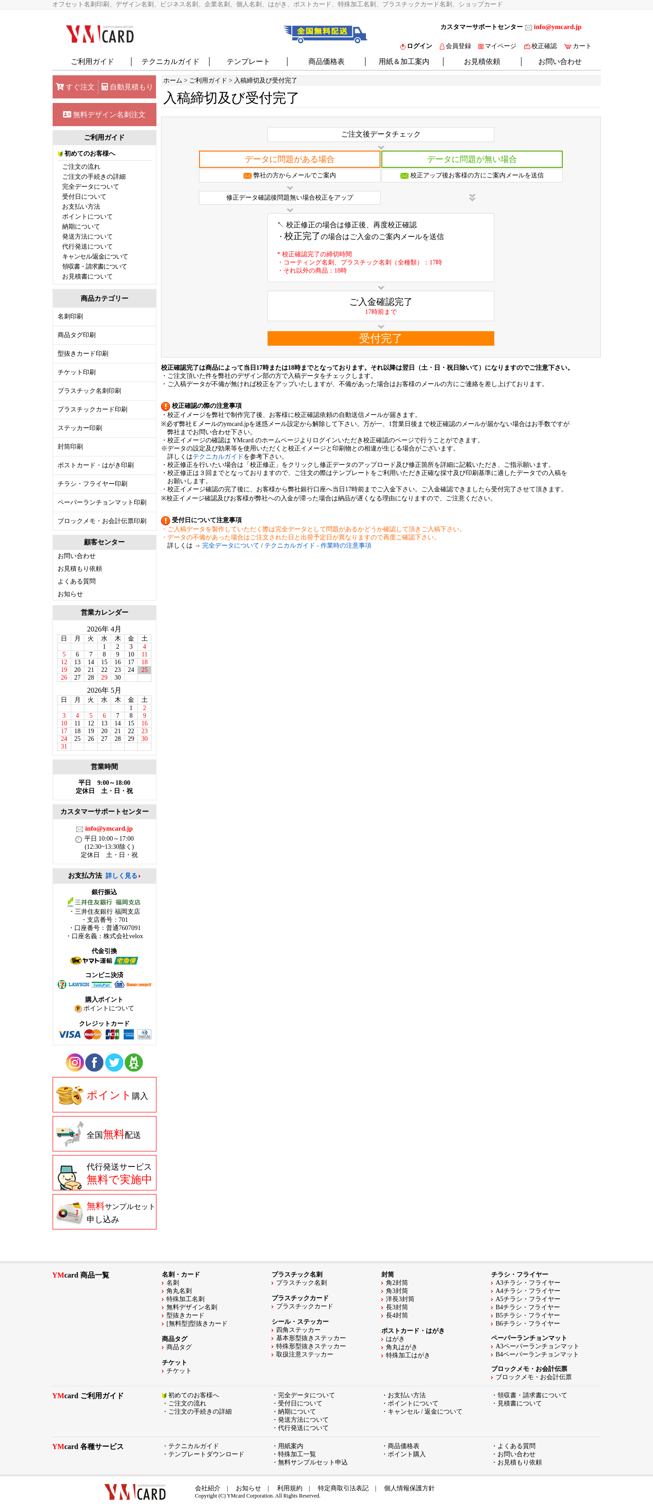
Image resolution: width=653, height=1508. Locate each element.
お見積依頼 (482, 61)
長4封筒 (397, 1315)
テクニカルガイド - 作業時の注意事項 (317, 545)
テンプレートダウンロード (206, 1454)
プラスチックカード (304, 1306)
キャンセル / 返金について (425, 1411)
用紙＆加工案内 (404, 61)
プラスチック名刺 (301, 1282)
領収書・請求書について (94, 266)
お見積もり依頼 (80, 568)
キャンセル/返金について (95, 256)
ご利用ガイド (92, 61)
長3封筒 (397, 1307)
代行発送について (87, 246)
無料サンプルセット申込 (313, 1462)
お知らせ (70, 594)
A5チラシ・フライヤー (528, 1299)
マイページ (497, 46)
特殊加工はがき (408, 1355)
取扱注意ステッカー (304, 1354)
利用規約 (289, 1488)
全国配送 (98, 1134)
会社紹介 (207, 1488)
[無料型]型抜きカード (197, 1323)
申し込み (106, 1212)
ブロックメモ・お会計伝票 (534, 1377)
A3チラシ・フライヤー (528, 1282)
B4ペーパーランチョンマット (537, 1354)
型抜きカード (185, 1315)
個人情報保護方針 (409, 1488)
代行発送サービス (104, 1176)
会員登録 (455, 46)
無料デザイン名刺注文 (104, 114)
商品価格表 (326, 61)
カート (578, 46)
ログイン (416, 46)
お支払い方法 (81, 206)
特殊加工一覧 (297, 1454)
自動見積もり (127, 87)
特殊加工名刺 (185, 1299)
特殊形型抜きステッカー (311, 1346)
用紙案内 (290, 1446)
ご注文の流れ (81, 166)
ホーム (172, 80)
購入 (102, 1095)
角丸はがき (402, 1347)
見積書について (519, 1403)
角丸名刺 (179, 1291)
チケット (179, 1370)
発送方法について (87, 236)
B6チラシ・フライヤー (528, 1323)
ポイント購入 (407, 1454)
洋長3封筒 (400, 1299)
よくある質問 (77, 581)
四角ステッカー (298, 1330)
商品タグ (179, 1347)
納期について (81, 226)
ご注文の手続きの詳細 (94, 176)
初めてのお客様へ (87, 153)
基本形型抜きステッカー (311, 1338)
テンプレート (248, 61)
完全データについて (90, 186)
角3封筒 (397, 1291)
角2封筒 (397, 1282)
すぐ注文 (75, 87)
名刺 (172, 1282)
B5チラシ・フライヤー (528, 1315)
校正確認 (540, 46)
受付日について (84, 196)
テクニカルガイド (170, 61)
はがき (395, 1339)
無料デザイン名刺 (191, 1307)
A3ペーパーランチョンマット (538, 1346)
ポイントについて (87, 216)
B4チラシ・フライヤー (528, 1307)
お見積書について (87, 276)
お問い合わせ (560, 61)
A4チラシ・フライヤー (528, 1291)
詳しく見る (121, 875)
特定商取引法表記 (343, 1488)
